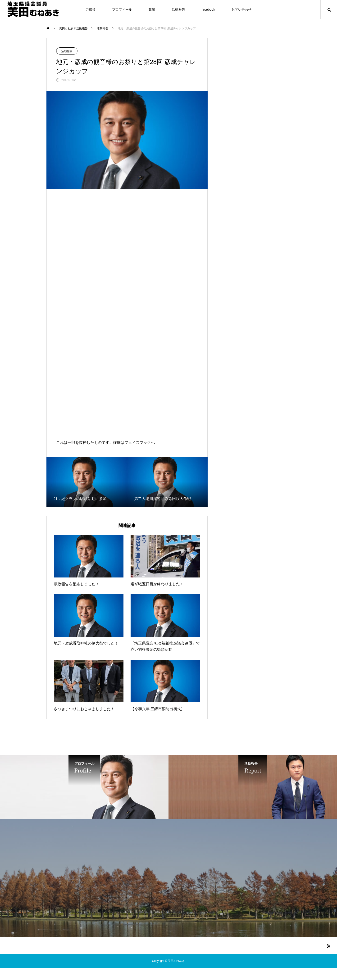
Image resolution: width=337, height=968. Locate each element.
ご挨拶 (91, 9)
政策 (152, 9)
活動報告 (178, 9)
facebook (208, 9)
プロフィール (122, 9)
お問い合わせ (241, 9)
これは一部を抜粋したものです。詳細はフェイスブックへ (105, 443)
